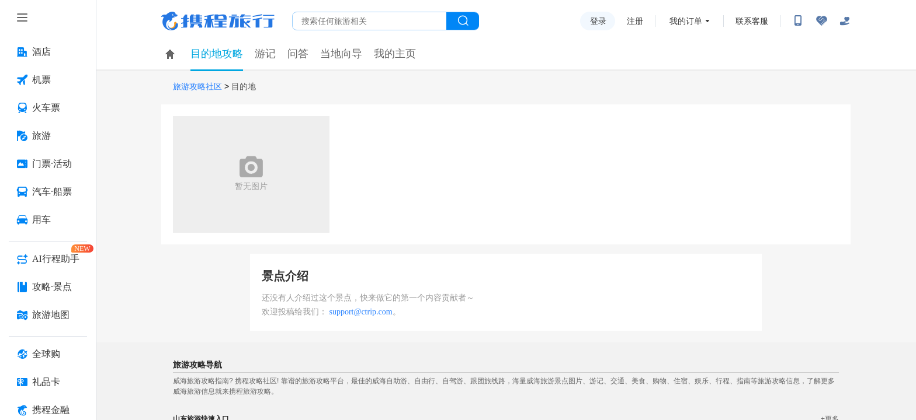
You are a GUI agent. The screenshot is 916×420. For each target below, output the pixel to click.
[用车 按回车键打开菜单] (48, 220)
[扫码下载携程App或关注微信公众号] (798, 21)
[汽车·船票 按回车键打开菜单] (48, 192)
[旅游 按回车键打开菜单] (48, 136)
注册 (635, 21)
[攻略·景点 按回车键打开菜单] (48, 287)
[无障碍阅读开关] (821, 21)
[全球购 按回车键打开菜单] (48, 354)
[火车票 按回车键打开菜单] (48, 108)
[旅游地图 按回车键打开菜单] (48, 315)
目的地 (243, 86)
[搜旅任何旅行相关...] (369, 21)
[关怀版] (845, 21)
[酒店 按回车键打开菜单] (48, 52)
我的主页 (395, 54)
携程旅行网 (218, 21)
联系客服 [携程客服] (751, 21)
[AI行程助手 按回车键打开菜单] (48, 259)
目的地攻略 (216, 54)
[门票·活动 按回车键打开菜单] (48, 164)
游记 (265, 54)
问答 (297, 54)
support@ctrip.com (361, 311)
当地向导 (341, 54)
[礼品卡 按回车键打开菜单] (48, 382)
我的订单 (685, 21)
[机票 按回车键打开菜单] (48, 80)
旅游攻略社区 (197, 86)
